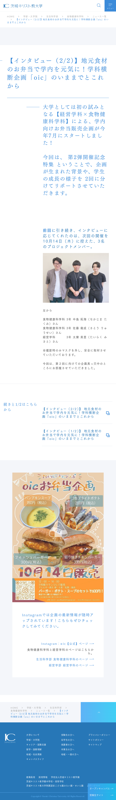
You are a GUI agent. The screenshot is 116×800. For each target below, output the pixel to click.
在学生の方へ (67, 740)
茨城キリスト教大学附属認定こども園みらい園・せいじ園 (54, 785)
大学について (32, 735)
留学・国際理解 (34, 749)
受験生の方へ (67, 735)
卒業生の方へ (67, 749)
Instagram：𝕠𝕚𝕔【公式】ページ (64, 643)
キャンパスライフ (35, 759)
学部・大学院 (32, 740)
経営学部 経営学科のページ (68, 665)
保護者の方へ (67, 744)
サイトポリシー (96, 740)
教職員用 (30, 777)
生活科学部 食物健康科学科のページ (62, 659)
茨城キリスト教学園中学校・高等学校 (45, 781)
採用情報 (43, 777)
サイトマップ (95, 744)
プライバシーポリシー (99, 735)
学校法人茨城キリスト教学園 (65, 777)
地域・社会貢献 (34, 754)
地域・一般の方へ (70, 754)
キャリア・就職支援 (36, 744)
